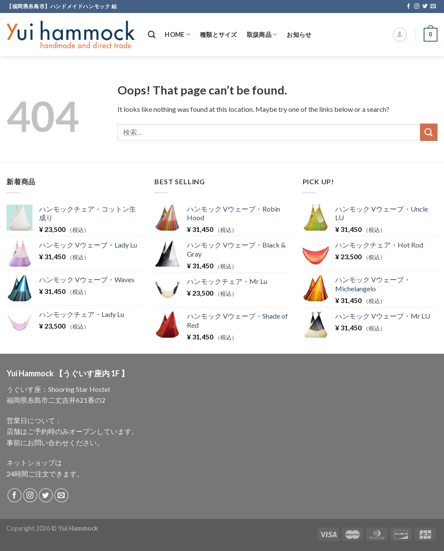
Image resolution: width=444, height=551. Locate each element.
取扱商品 (262, 34)
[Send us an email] (433, 6)
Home (177, 34)
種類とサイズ (218, 34)
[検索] (151, 35)
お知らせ (299, 34)
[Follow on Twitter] (425, 6)
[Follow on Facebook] (408, 6)
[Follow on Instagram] (416, 6)
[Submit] (428, 132)
